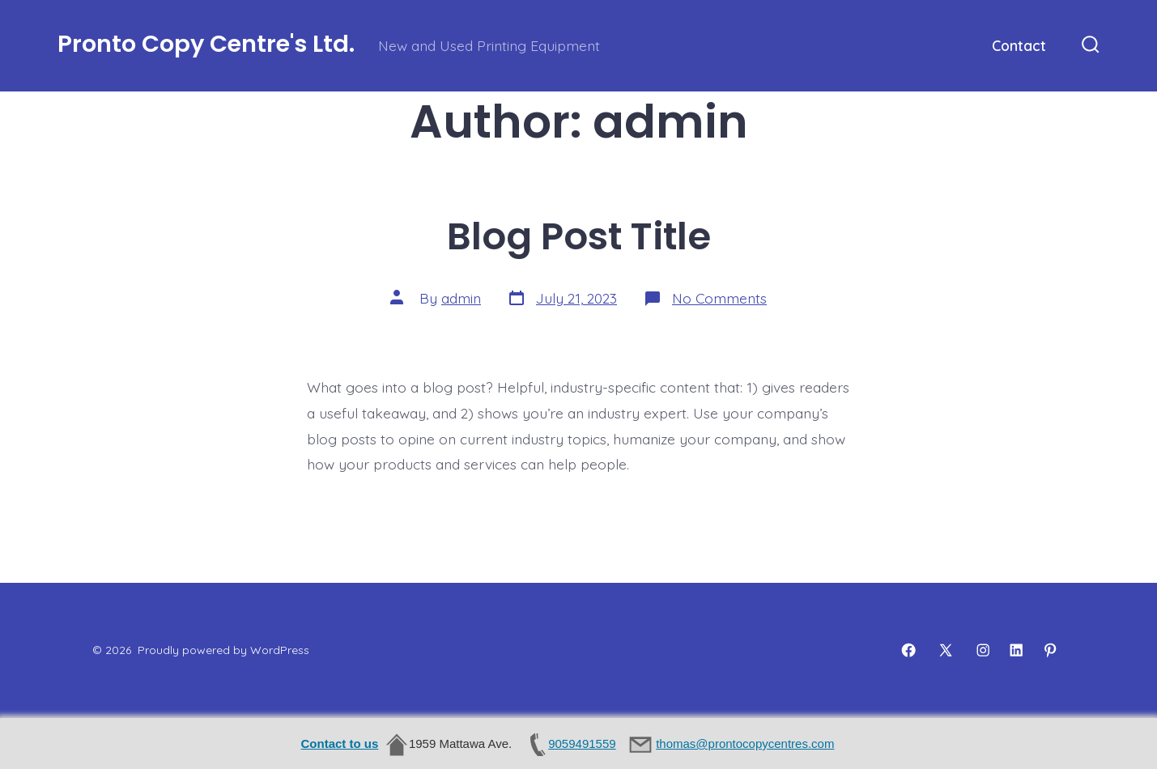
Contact (1019, 45)
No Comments (719, 298)
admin (461, 298)
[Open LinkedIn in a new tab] (1016, 650)
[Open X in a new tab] (945, 650)
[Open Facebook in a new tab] (908, 650)
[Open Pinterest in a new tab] (1050, 650)
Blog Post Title (579, 236)
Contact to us (340, 743)
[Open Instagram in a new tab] (982, 650)
